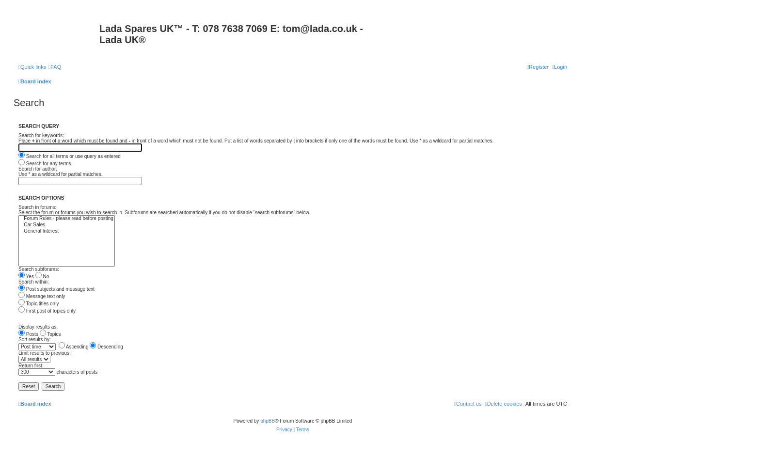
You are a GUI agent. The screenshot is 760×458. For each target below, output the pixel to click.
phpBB (267, 421)
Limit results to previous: (44, 353)
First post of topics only (47, 311)
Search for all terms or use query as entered (69, 156)
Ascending (74, 346)
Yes (26, 276)
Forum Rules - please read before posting (66, 219)
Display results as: (38, 327)
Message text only (41, 296)
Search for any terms (44, 163)
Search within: (33, 281)
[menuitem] (54, 67)
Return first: (31, 365)
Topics (50, 334)
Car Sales (66, 225)
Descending (106, 346)
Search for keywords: (41, 135)
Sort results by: (34, 339)
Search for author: (37, 169)
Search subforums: (38, 269)
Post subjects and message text (56, 289)
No (42, 276)
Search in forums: (37, 207)
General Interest (66, 231)
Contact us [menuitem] (468, 404)
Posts (28, 334)
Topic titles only (38, 303)
